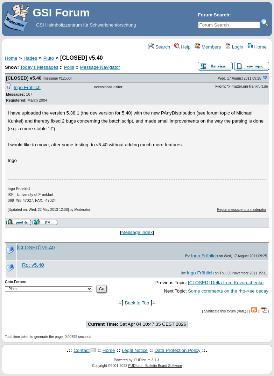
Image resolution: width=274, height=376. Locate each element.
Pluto (48, 58)
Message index (137, 232)
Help (182, 47)
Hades (30, 58)
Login (234, 47)
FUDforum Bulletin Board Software (155, 366)
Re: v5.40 (33, 265)
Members (208, 47)
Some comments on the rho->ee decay (228, 291)
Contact (81, 350)
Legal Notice (135, 350)
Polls (69, 67)
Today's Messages (39, 67)
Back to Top (137, 302)
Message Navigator (100, 67)
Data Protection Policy (178, 350)
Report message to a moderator (241, 210)
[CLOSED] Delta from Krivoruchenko (226, 282)
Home (257, 47)
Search (159, 47)
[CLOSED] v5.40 (23, 78)
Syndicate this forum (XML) (225, 311)
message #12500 (57, 78)
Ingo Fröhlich (27, 87)
